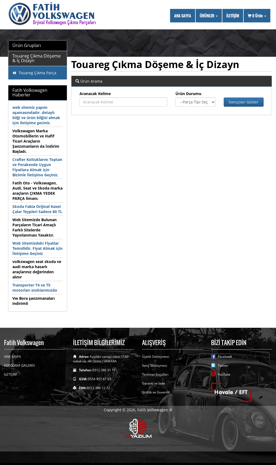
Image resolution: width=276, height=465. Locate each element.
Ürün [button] (257, 15)
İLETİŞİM (232, 15)
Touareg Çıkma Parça (34, 72)
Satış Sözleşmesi (154, 365)
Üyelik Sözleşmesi (155, 356)
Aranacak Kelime (95, 93)
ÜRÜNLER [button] (209, 15)
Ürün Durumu (188, 93)
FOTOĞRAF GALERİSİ (19, 365)
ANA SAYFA (182, 15)
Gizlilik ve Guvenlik (156, 392)
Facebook (225, 356)
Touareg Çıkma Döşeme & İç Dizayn (36, 58)
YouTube (224, 374)
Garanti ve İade (153, 383)
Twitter (223, 365)
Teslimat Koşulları (155, 374)
